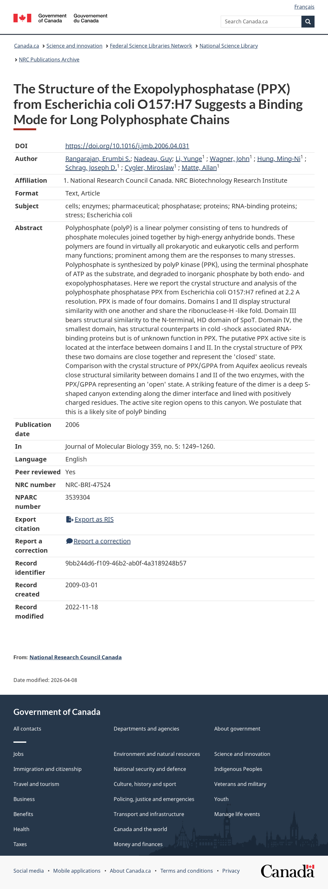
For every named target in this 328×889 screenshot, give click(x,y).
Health (21, 829)
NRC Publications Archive (49, 59)
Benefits (23, 814)
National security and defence (150, 769)
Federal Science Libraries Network (151, 45)
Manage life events (237, 814)
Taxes (20, 844)
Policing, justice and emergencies (154, 799)
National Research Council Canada (75, 657)
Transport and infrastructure (149, 814)
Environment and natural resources (157, 753)
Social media (28, 870)
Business (24, 799)
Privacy (231, 870)
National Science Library (229, 45)
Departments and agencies (146, 728)
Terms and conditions (186, 870)
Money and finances (138, 844)
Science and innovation (74, 45)
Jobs (18, 753)
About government (237, 728)
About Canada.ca (130, 870)
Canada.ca (26, 45)
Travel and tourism (36, 784)
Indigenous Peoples (238, 769)
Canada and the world (140, 829)
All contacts (27, 728)
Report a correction (98, 541)
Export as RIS (90, 519)
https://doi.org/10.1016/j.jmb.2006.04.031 (127, 145)
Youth (221, 799)
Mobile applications (77, 870)
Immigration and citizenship (47, 769)
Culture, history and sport (145, 784)
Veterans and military (240, 784)
